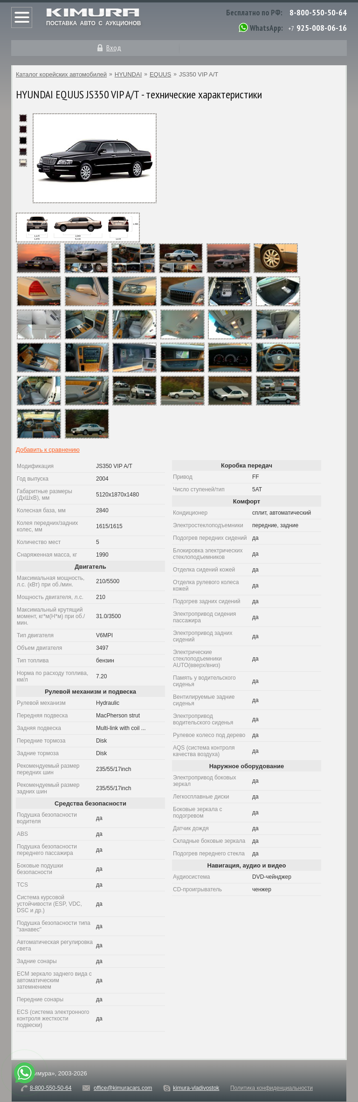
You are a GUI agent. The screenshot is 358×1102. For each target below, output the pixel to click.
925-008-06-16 (321, 27)
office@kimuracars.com (123, 1088)
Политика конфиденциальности (271, 1088)
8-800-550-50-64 (318, 12)
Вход (113, 47)
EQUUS (160, 74)
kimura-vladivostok (196, 1088)
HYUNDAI (128, 74)
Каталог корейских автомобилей (61, 74)
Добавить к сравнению (48, 449)
